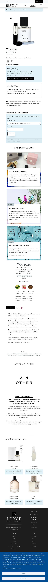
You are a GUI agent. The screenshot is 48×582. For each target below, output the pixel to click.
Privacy (14, 538)
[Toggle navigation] (41, 5)
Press (33, 541)
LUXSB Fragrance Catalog (15, 9)
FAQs (33, 538)
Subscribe (34, 522)
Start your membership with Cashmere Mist (34, 472)
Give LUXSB (34, 527)
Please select (11, 120)
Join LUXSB (39, 1)
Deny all (23, 573)
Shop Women (34, 514)
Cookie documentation (8, 568)
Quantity (9, 127)
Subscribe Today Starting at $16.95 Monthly (20, 78)
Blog (34, 524)
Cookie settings (17, 568)
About (14, 536)
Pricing (34, 546)
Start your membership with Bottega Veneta (14, 502)
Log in (8, 1)
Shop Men (34, 517)
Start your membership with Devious (34, 502)
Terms (14, 541)
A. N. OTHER (11, 52)
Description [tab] (10, 308)
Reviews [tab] (19, 308)
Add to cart (11, 134)
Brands (34, 519)
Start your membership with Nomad (14, 472)
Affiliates (33, 544)
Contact (34, 536)
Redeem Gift (13, 544)
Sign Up (33, 5)
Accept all (23, 578)
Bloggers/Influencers (14, 546)
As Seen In (14, 549)
